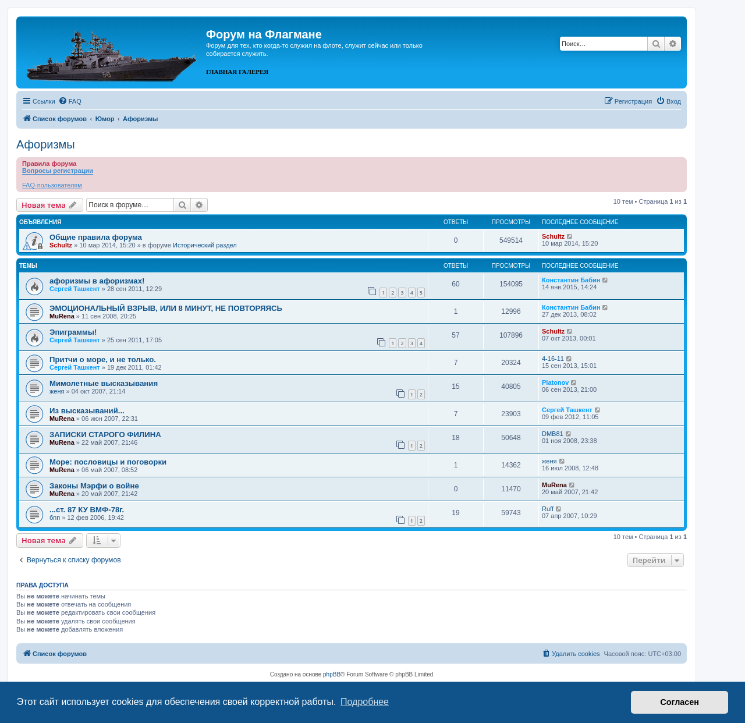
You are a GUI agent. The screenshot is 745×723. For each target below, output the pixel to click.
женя (57, 391)
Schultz (60, 245)
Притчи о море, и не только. (102, 359)
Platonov (555, 382)
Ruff (548, 508)
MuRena (61, 316)
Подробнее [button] (364, 702)
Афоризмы (45, 144)
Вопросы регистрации (57, 170)
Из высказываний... (87, 410)
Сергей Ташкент (74, 288)
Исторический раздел (205, 245)
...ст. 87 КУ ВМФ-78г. (86, 509)
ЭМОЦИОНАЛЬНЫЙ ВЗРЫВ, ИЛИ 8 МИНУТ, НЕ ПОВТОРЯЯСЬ (165, 308)
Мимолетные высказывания (103, 383)
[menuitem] (69, 101)
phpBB (331, 674)
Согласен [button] (679, 702)
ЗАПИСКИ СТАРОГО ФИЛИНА (105, 434)
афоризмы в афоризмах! (96, 281)
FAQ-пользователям (52, 185)
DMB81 (552, 433)
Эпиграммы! (73, 332)
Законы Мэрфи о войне (94, 485)
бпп (54, 517)
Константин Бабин (571, 280)
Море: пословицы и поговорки (107, 462)
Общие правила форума (95, 237)
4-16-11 (553, 358)
